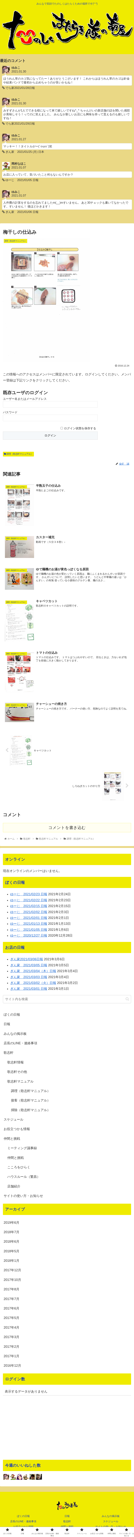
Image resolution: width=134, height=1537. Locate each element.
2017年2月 (11, 1346)
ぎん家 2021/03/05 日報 (28, 965)
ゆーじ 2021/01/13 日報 (28, 924)
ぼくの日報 (12, 1015)
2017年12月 (12, 1270)
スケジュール (13, 1120)
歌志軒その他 (17, 1072)
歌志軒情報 (15, 1062)
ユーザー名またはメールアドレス (25, 399)
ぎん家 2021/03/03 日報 (28, 977)
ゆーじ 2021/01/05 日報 (28, 930)
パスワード (10, 412)
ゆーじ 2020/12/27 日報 (28, 936)
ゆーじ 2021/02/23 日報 (28, 894)
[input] (67, 999)
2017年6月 (11, 1308)
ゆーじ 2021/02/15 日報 (28, 906)
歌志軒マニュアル (20, 1081)
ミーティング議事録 (22, 1148)
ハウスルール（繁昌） (23, 1177)
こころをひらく (18, 1167)
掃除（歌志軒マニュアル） (30, 1110)
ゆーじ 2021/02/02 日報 (28, 912)
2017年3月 (11, 1337)
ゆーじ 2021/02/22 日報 (28, 900)
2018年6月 (11, 1242)
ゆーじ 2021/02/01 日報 (28, 918)
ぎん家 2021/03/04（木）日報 (33, 971)
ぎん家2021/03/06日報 (26, 959)
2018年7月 (11, 1232)
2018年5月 (11, 1251)
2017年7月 (11, 1299)
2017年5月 (11, 1318)
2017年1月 (11, 1356)
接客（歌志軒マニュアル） (30, 1100)
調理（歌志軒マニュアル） (18, 454)
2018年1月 (11, 1261)
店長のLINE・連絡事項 (20, 1043)
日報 (7, 1024)
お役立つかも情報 (17, 1129)
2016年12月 (12, 1366)
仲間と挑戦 (12, 1139)
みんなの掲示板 (15, 1034)
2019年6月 (11, 1222)
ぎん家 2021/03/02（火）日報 (33, 983)
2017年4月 (11, 1328)
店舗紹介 (13, 1186)
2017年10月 (12, 1280)
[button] (127, 999)
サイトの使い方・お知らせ (23, 1196)
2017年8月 (11, 1289)
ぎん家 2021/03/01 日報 (28, 989)
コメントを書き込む (67, 828)
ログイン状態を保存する (80, 428)
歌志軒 (8, 1053)
